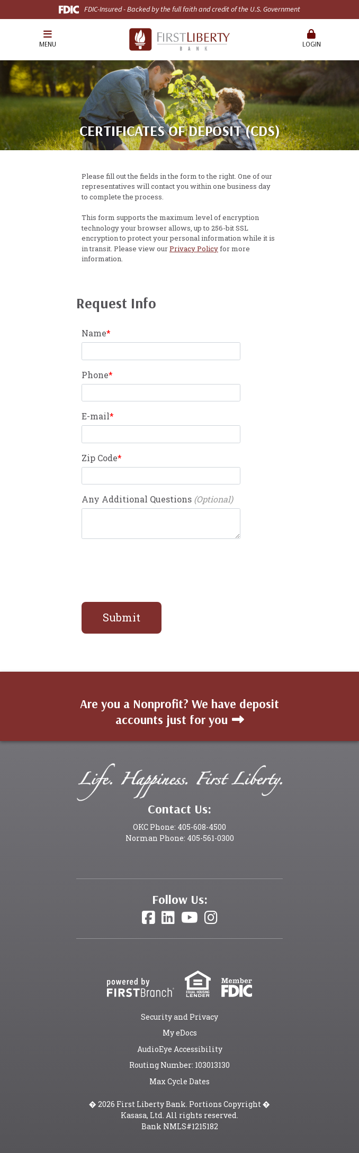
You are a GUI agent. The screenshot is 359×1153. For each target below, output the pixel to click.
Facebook (148, 917)
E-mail (96, 416)
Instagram (211, 917)
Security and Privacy (179, 1017)
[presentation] (162, 570)
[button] (48, 39)
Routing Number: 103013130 (179, 1065)
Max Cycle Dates (179, 1081)
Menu (48, 39)
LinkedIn (168, 917)
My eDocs (180, 1033)
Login (311, 39)
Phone (95, 374)
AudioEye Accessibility (179, 1049)
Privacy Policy (193, 248)
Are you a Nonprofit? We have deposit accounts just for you (179, 711)
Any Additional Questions (137, 499)
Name (94, 332)
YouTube (189, 917)
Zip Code (100, 457)
